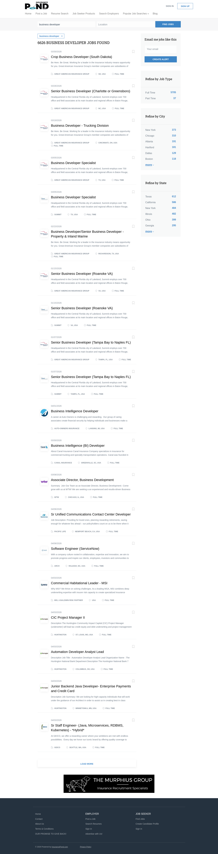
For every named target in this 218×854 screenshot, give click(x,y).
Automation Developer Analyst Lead (77, 651)
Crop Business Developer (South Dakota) (81, 56)
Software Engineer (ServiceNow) (75, 548)
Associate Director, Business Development (82, 479)
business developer (49, 36)
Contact (39, 818)
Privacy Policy (85, 847)
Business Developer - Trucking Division (80, 125)
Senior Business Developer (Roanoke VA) (82, 273)
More (148, 164)
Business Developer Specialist (73, 162)
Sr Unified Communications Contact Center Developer (91, 514)
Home (38, 813)
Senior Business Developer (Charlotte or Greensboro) (90, 91)
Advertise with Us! (93, 833)
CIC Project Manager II (68, 617)
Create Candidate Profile (147, 823)
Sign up (185, 6)
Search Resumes (93, 823)
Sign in (170, 6)
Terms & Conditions (44, 828)
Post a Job (90, 818)
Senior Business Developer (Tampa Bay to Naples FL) (91, 342)
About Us (39, 823)
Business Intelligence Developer (74, 411)
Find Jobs (168, 24)
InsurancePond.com (60, 847)
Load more (86, 763)
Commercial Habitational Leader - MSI (79, 583)
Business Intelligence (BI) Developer (78, 445)
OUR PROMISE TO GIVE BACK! (50, 833)
